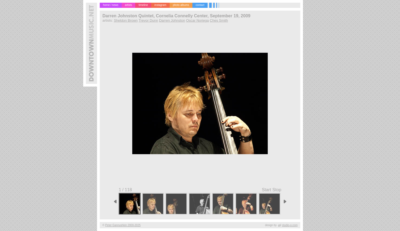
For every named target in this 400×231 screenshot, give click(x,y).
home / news (110, 5)
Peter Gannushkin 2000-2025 (123, 225)
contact (200, 5)
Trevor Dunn (148, 20)
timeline (143, 5)
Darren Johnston (172, 20)
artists (128, 5)
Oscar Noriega (197, 20)
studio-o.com (290, 225)
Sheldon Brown (126, 20)
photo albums (181, 5)
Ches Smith (219, 20)
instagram (160, 5)
